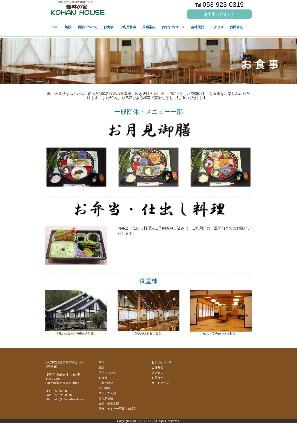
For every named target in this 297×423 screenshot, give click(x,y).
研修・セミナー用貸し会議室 (117, 408)
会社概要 (197, 27)
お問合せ (236, 27)
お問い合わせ (219, 14)
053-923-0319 (219, 4)
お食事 (108, 27)
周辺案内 (149, 27)
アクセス (217, 27)
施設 (68, 27)
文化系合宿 (106, 398)
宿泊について (87, 27)
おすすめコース (173, 27)
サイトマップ (160, 382)
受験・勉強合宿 (109, 403)
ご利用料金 (128, 27)
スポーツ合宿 (107, 393)
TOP (55, 27)
